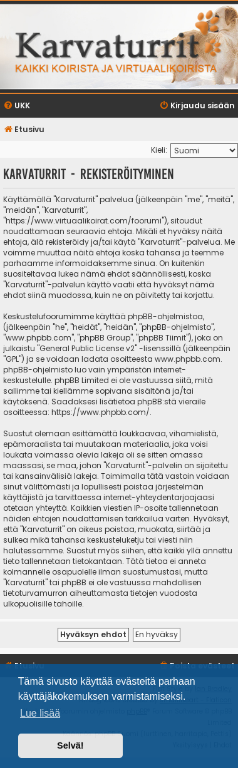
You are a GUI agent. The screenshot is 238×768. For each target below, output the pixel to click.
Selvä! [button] (70, 745)
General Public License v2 (87, 348)
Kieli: (159, 150)
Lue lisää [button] (40, 713)
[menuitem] (16, 106)
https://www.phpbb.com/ (100, 412)
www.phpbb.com (187, 359)
